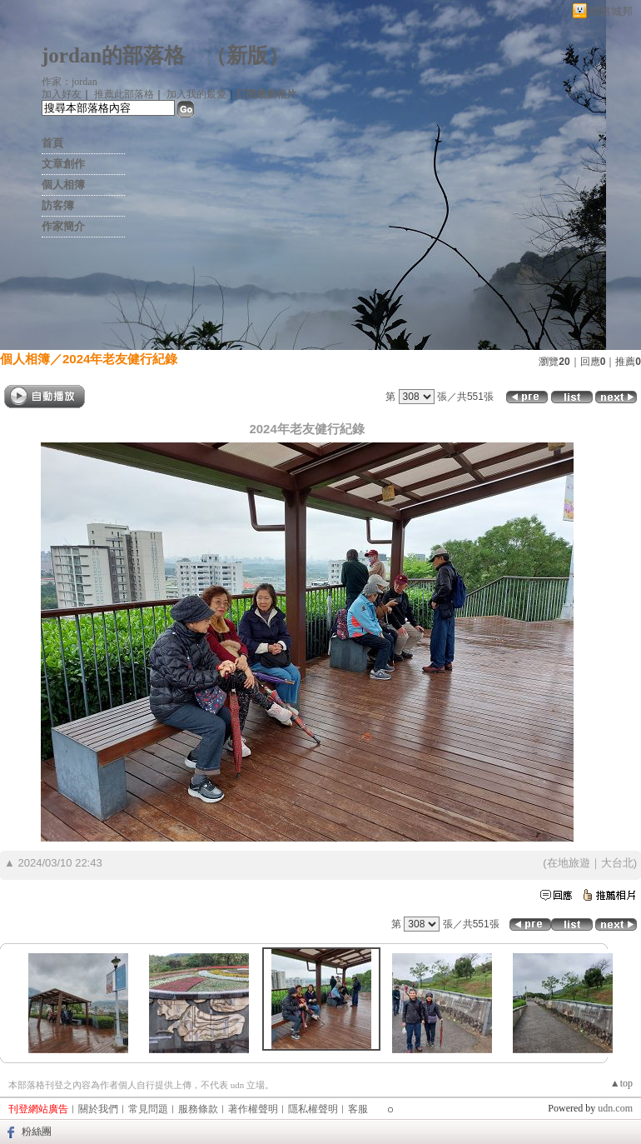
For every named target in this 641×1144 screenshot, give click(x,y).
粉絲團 (37, 1131)
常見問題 (148, 1109)
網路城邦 (611, 11)
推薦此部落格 (124, 94)
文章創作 (63, 163)
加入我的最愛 (196, 94)
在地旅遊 (568, 863)
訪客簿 (58, 205)
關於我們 (98, 1109)
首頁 (52, 143)
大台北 (617, 863)
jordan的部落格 (113, 55)
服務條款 (198, 1109)
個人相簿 (63, 184)
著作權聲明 (253, 1109)
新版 (247, 55)
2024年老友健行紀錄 (119, 359)
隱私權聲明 (313, 1109)
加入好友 (62, 94)
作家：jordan (69, 81)
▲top (621, 1083)
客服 (358, 1109)
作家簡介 (63, 226)
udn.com (615, 1108)
